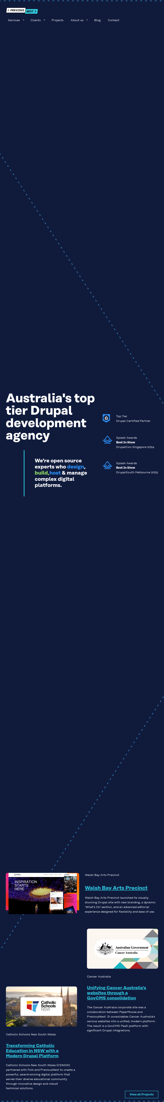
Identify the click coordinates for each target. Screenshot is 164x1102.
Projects (94, 11)
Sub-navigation (60, 11)
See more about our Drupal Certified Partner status (130, 410)
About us (113, 11)
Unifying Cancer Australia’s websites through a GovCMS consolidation (116, 984)
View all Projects (142, 1085)
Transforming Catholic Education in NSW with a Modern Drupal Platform (32, 1042)
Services (51, 11)
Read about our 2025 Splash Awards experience (130, 459)
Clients (72, 11)
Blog (134, 11)
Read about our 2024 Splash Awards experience (130, 434)
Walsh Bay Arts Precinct (116, 879)
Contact (150, 11)
